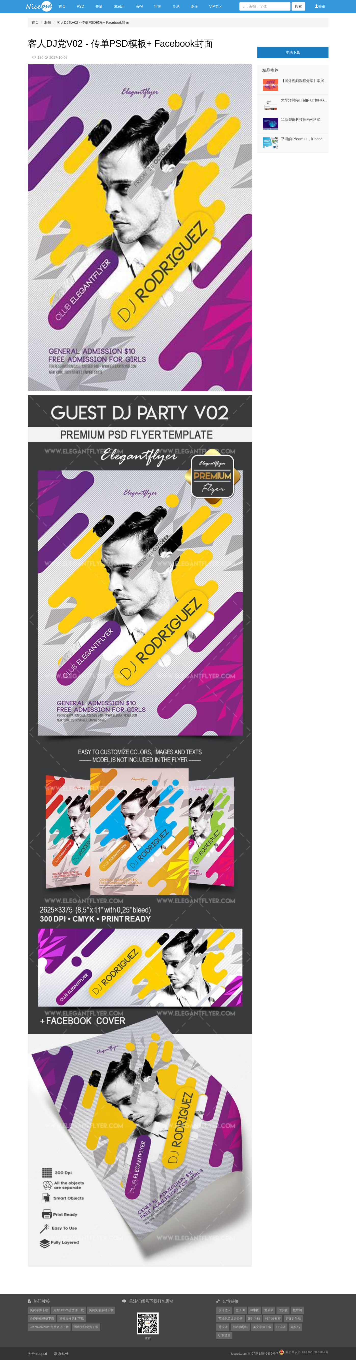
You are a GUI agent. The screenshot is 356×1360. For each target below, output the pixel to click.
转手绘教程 (273, 1318)
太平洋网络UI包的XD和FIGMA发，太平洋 (314, 100)
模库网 (297, 1310)
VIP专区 (215, 6)
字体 (157, 6)
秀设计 (223, 1327)
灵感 (176, 6)
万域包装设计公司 (230, 1318)
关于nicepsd (37, 1354)
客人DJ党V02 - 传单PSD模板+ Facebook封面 (93, 22)
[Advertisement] (289, 185)
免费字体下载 (39, 1310)
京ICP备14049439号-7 (262, 1353)
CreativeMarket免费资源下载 (49, 1327)
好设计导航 (293, 1318)
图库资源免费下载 (86, 1327)
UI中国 (254, 1310)
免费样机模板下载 (42, 1318)
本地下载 (293, 52)
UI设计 (281, 1327)
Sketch (119, 6)
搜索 (298, 6)
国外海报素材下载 (71, 1318)
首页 (62, 6)
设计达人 (224, 1310)
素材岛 (295, 1327)
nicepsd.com (238, 1353)
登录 (320, 6)
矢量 (98, 6)
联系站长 (61, 1354)
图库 (194, 6)
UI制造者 (224, 1335)
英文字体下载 (262, 1327)
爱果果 (268, 1310)
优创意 (283, 1310)
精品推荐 (270, 70)
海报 (139, 6)
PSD (80, 6)
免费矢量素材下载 (101, 1310)
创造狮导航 (240, 1327)
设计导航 (254, 1318)
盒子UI (240, 1310)
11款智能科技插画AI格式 (301, 120)
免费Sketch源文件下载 (68, 1310)
